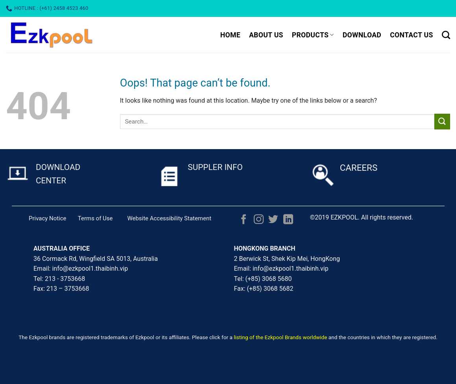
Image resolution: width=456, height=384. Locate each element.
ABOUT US (266, 35)
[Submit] (442, 121)
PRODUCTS (313, 35)
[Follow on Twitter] (273, 219)
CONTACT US (411, 35)
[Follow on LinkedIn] (288, 219)
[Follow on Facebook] (244, 219)
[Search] (446, 35)
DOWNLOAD (362, 35)
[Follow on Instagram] (259, 219)
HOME (230, 35)
